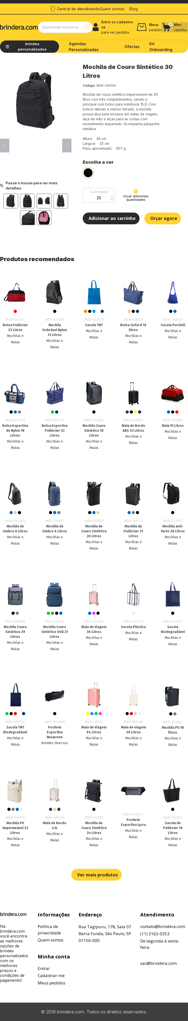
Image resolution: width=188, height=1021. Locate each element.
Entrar (44, 968)
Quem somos (50, 940)
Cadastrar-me (51, 975)
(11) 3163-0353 (155, 934)
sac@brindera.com (158, 963)
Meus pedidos (51, 983)
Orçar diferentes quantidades (136, 195)
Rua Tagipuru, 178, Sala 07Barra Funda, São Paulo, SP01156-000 (105, 933)
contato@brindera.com (162, 926)
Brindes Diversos (54, 743)
